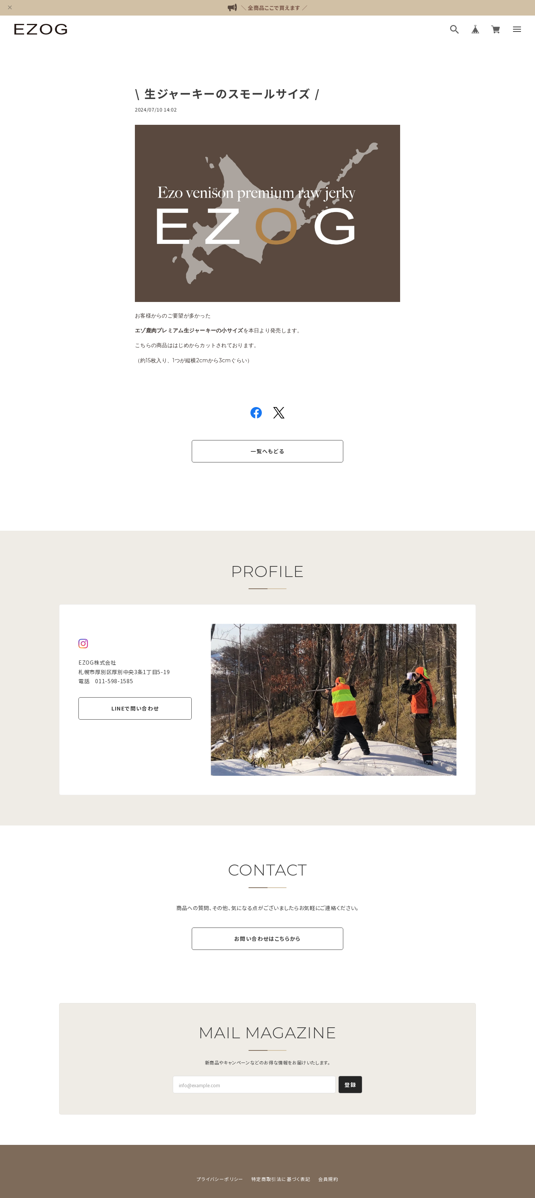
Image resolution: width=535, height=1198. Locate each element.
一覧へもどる (267, 451)
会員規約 (328, 1179)
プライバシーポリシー (220, 1179)
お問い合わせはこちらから (267, 938)
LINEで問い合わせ (135, 708)
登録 (350, 1084)
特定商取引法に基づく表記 (281, 1179)
